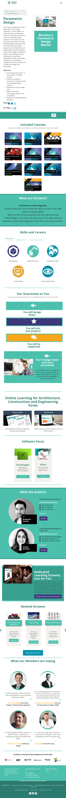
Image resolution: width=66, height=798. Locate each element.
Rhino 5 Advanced (46, 509)
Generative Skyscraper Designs (50, 537)
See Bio (43, 518)
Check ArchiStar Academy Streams (48, 596)
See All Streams (33, 652)
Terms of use (34, 790)
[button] (6, 630)
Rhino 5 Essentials (46, 505)
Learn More (23, 476)
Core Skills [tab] (9, 240)
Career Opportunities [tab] (36, 240)
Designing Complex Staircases (50, 541)
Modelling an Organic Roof (49, 539)
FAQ (50, 790)
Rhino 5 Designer (46, 507)
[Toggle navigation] (53, 115)
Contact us (33, 787)
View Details (13, 640)
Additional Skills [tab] (21, 240)
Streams (12, 11)
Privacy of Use (43, 790)
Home (6, 11)
